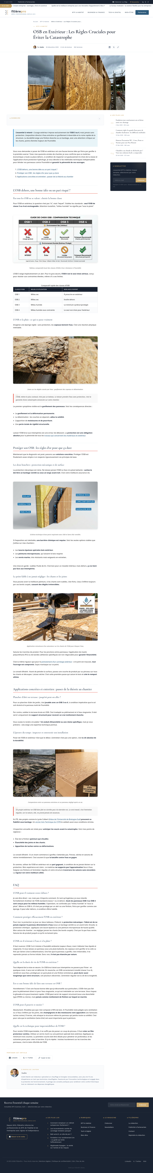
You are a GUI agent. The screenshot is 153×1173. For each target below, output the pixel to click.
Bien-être (129, 12)
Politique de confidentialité (61, 1161)
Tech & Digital (115, 12)
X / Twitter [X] (137, 1161)
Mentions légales (45, 1161)
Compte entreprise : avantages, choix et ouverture (21, 6)
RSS (144, 1161)
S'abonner (141, 180)
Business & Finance (96, 12)
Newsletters (109, 1127)
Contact (132, 1131)
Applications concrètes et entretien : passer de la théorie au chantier (45, 176)
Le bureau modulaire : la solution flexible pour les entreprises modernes (125, 6)
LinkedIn (13, 1058)
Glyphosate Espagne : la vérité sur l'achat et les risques (61, 1147)
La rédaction (133, 1123)
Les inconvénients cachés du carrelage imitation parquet (61, 1130)
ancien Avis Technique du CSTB (48, 822)
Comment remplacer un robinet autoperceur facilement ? (62, 1124)
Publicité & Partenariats (26, 2)
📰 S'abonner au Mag (119, 2)
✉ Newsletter (134, 2)
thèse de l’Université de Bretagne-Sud (64, 819)
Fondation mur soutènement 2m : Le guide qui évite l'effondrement (62, 1140)
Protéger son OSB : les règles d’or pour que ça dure (38, 173)
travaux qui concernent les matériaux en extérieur (64, 435)
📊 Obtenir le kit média (17, 1136)
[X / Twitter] (145, 2)
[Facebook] (148, 2)
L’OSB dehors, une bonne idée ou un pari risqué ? (37, 169)
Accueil (35, 21)
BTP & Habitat (78, 12)
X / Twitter (28, 1058)
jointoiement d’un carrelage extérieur (56, 662)
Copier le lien (44, 1057)
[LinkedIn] (143, 2)
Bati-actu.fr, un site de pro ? (61, 1134)
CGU (73, 1161)
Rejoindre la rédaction (137, 1135)
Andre (24, 1073)
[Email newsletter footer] (122, 1105)
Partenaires (142, 12)
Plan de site (80, 1161)
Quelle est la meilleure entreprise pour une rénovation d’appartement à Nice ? (69, 6)
